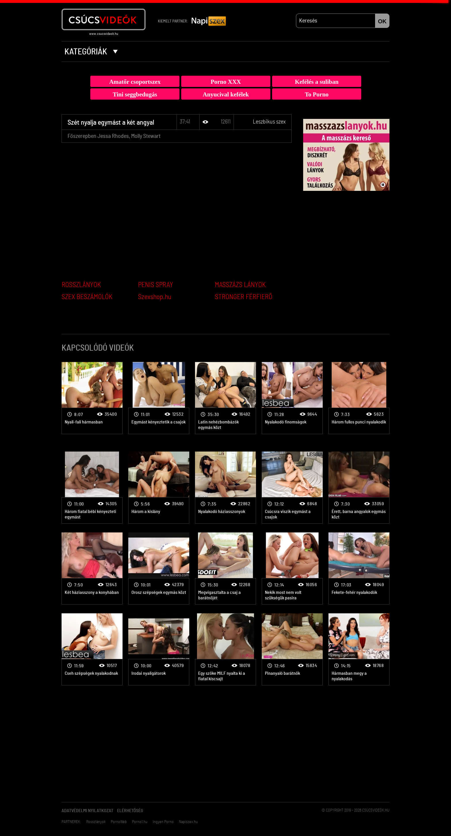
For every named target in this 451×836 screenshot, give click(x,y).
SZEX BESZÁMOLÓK (87, 297)
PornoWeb (119, 822)
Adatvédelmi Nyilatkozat (87, 810)
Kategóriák (91, 52)
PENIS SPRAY (155, 285)
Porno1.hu (140, 822)
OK (382, 21)
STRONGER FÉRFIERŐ (243, 297)
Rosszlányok (96, 822)
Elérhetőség (130, 810)
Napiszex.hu (188, 822)
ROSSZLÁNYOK (81, 285)
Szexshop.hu (154, 297)
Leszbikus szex (269, 122)
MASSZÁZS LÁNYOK (240, 285)
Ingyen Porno (163, 822)
